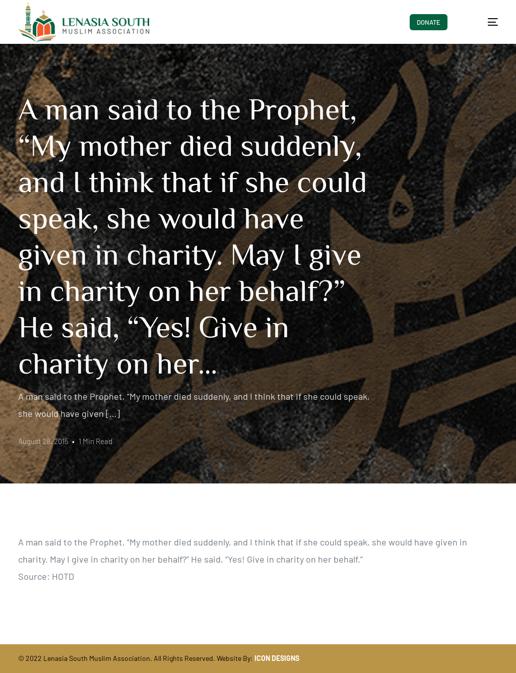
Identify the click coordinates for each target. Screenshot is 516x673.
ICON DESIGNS (276, 658)
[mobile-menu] (484, 22)
